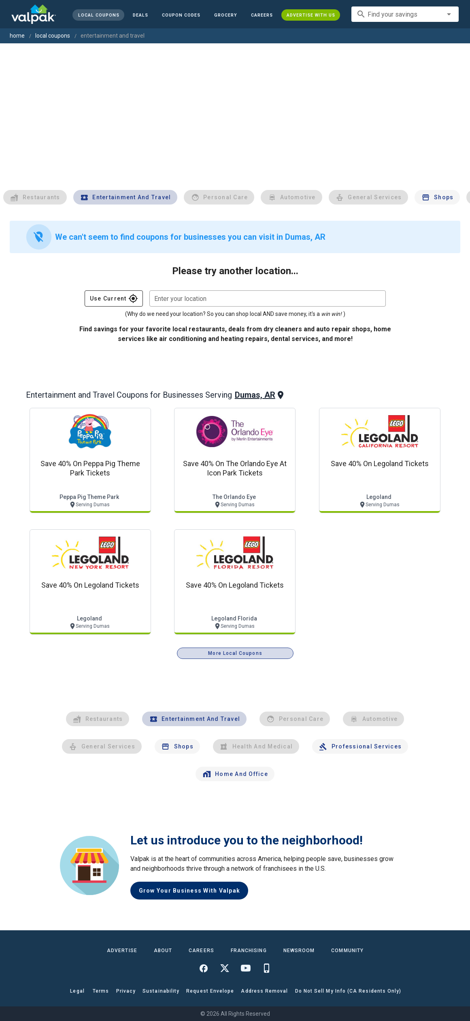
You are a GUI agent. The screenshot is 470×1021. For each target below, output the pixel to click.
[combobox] (405, 14)
